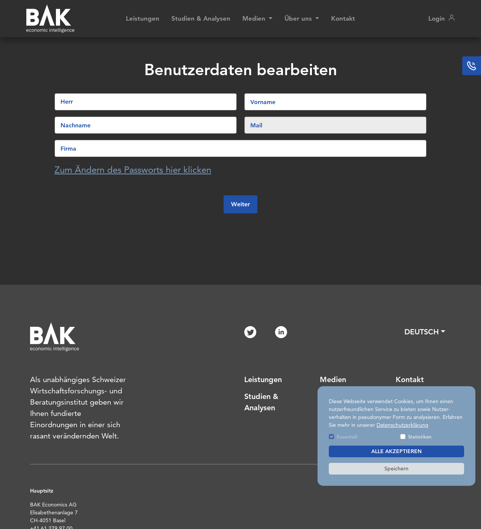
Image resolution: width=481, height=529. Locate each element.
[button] (425, 331)
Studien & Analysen (200, 18)
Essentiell (347, 437)
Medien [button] (254, 18)
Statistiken (419, 437)
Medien (333, 379)
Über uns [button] (299, 18)
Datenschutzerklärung (402, 425)
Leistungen (142, 18)
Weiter (240, 204)
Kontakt (343, 18)
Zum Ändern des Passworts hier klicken (132, 169)
